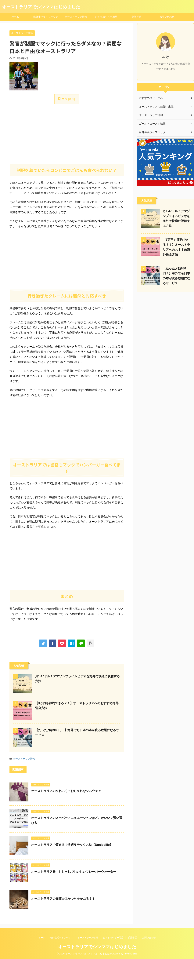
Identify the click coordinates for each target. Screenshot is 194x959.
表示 (71, 98)
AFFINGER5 (130, 953)
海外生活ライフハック (45, 16)
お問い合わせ (167, 16)
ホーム (15, 16)
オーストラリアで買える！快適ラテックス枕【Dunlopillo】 (72, 844)
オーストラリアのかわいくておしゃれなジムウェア (66, 791)
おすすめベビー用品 (106, 16)
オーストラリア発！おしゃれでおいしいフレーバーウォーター (73, 871)
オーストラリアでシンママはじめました (41, 7)
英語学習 (137, 16)
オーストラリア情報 (76, 16)
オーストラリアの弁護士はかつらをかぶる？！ (63, 898)
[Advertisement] (66, 133)
